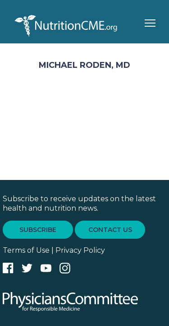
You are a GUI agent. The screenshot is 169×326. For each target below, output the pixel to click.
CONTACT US (110, 230)
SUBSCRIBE (37, 230)
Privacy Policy (80, 250)
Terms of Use (26, 250)
